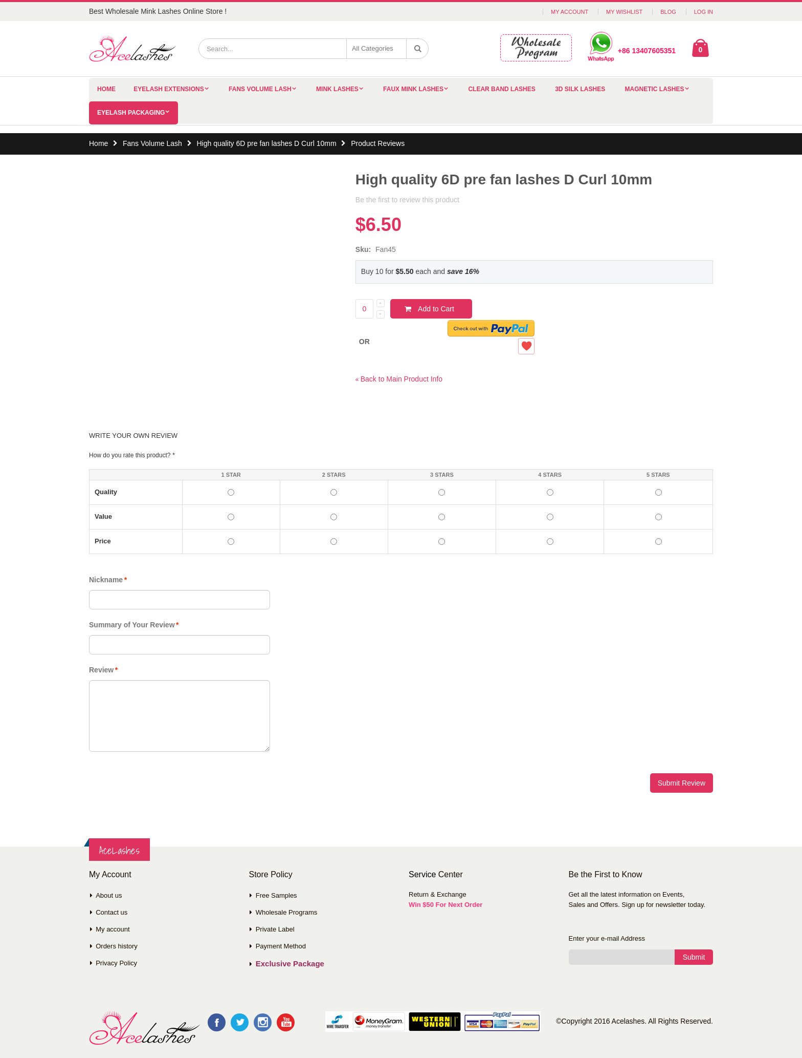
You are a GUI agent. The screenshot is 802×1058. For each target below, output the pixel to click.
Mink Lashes (337, 89)
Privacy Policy (116, 963)
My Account (569, 12)
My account (112, 929)
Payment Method (281, 946)
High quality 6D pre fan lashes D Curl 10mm (266, 143)
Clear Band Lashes (501, 89)
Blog (668, 12)
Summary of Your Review (132, 625)
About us (109, 895)
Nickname (106, 580)
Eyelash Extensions (168, 89)
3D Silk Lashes (580, 89)
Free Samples (276, 895)
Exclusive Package (290, 963)
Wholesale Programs (287, 912)
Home (98, 143)
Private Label (275, 929)
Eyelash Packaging (131, 112)
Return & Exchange (437, 894)
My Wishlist (624, 12)
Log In (703, 12)
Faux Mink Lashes (413, 89)
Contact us (111, 912)
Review (101, 670)
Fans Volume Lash (260, 89)
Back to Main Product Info (398, 379)
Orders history (117, 946)
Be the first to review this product (407, 200)
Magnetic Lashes (654, 89)
